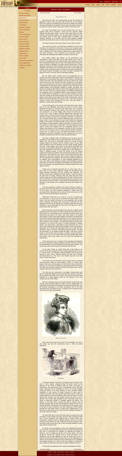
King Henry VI (22, 17)
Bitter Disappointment (24, 62)
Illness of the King (23, 41)
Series (107, 4)
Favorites (113, 4)
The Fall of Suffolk (23, 36)
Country (88, 4)
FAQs (54, 452)
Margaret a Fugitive (24, 46)
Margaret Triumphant (24, 48)
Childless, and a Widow (25, 65)
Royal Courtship (23, 22)
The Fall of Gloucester (24, 34)
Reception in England (24, 27)
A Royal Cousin (23, 53)
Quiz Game (115, 1)
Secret (119, 4)
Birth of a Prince (23, 39)
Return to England (23, 55)
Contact (72, 452)
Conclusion (22, 67)
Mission (50, 452)
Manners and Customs (25, 15)
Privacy (67, 452)
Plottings (21, 32)
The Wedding (22, 25)
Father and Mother (23, 20)
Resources (107, 1)
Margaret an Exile (23, 51)
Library (101, 1)
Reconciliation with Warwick (26, 60)
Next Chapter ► (78, 12)
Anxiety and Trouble (24, 44)
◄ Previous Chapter (45, 12)
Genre (93, 4)
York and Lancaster (24, 13)
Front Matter (28, 10)
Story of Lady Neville (24, 29)
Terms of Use (60, 452)
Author (98, 4)
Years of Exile (22, 58)
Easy (103, 4)
